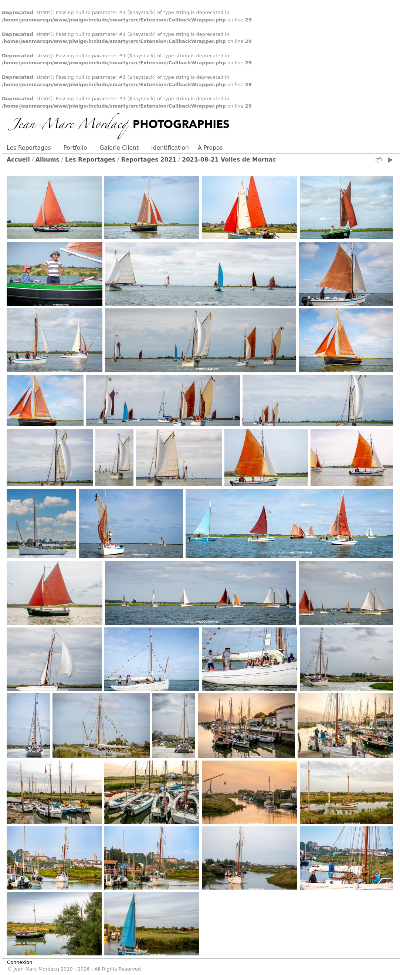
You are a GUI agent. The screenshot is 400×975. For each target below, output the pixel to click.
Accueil (18, 159)
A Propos (210, 148)
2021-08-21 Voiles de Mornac (229, 159)
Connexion (20, 962)
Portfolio (75, 148)
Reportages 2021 (149, 159)
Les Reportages (29, 148)
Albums (47, 159)
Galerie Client (119, 148)
